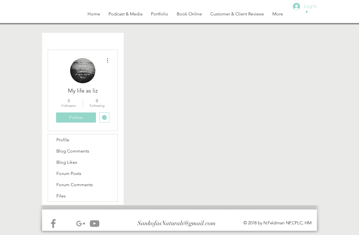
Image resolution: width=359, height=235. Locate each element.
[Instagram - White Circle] (67, 223)
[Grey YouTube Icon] (94, 223)
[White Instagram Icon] (108, 223)
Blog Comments (72, 151)
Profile (62, 139)
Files (61, 196)
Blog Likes (66, 162)
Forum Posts (68, 173)
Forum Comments (74, 184)
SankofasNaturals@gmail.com (176, 223)
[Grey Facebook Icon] (53, 223)
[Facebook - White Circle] (122, 223)
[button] (307, 11)
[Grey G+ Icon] (81, 223)
